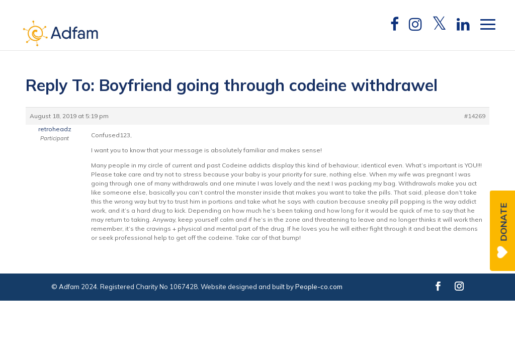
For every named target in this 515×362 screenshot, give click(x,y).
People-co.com (318, 287)
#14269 (474, 116)
